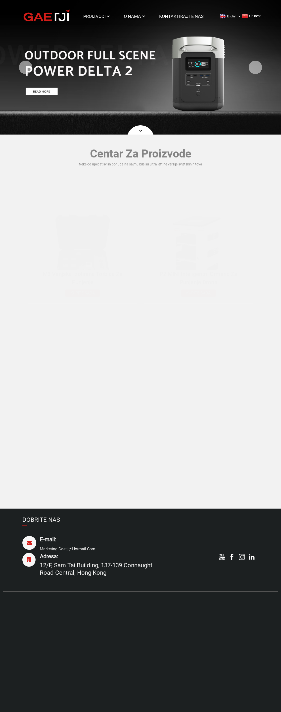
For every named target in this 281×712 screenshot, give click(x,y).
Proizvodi (97, 16)
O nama (135, 16)
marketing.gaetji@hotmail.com (67, 549)
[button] (25, 67)
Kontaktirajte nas (181, 16)
